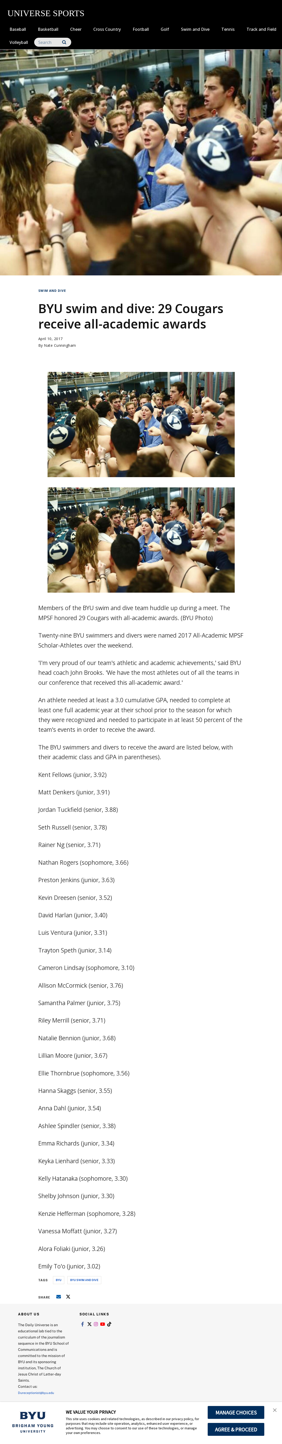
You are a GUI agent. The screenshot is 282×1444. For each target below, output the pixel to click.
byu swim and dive (84, 1280)
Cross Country (107, 29)
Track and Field (261, 29)
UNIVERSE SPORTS (45, 13)
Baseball (18, 29)
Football (141, 29)
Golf (165, 29)
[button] (273, 1411)
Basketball (48, 29)
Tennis (228, 29)
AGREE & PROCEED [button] (236, 1429)
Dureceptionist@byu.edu (38, 1392)
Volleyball (19, 42)
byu (58, 1280)
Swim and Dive (195, 29)
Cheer (75, 29)
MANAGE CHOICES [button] (236, 1412)
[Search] (52, 42)
